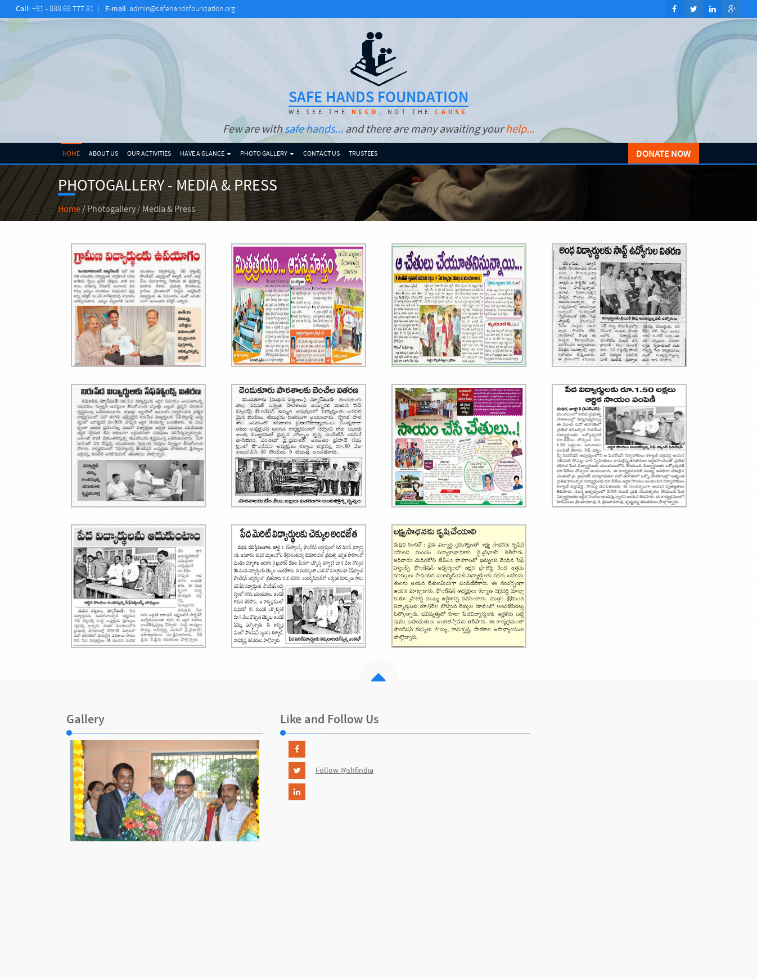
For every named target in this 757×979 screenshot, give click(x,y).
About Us (103, 153)
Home (71, 153)
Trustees (363, 153)
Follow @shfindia (344, 770)
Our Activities (149, 153)
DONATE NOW (663, 153)
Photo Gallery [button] (267, 153)
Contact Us (321, 153)
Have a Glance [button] (205, 153)
